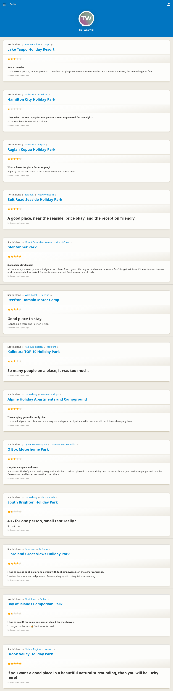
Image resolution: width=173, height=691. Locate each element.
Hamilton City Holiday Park (31, 99)
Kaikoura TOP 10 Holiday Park (33, 351)
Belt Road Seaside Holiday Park (34, 199)
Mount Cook (62, 242)
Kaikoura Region (34, 346)
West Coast (31, 294)
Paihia (43, 599)
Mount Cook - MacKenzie (38, 242)
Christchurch (48, 497)
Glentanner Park (22, 247)
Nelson (48, 649)
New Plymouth (46, 194)
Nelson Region (33, 649)
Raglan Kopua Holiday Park (31, 149)
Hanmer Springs (50, 394)
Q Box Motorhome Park (28, 449)
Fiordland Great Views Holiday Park (38, 553)
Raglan (41, 144)
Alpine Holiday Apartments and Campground (47, 399)
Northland (30, 599)
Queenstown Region (36, 444)
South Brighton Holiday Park (32, 502)
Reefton (45, 294)
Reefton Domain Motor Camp (33, 299)
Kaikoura (51, 346)
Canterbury (31, 394)
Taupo (47, 44)
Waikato (29, 94)
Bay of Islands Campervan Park (34, 604)
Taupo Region (32, 44)
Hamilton (43, 94)
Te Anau (43, 549)
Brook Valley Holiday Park (30, 654)
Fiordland (30, 549)
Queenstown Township (63, 444)
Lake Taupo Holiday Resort (30, 49)
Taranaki (29, 194)
